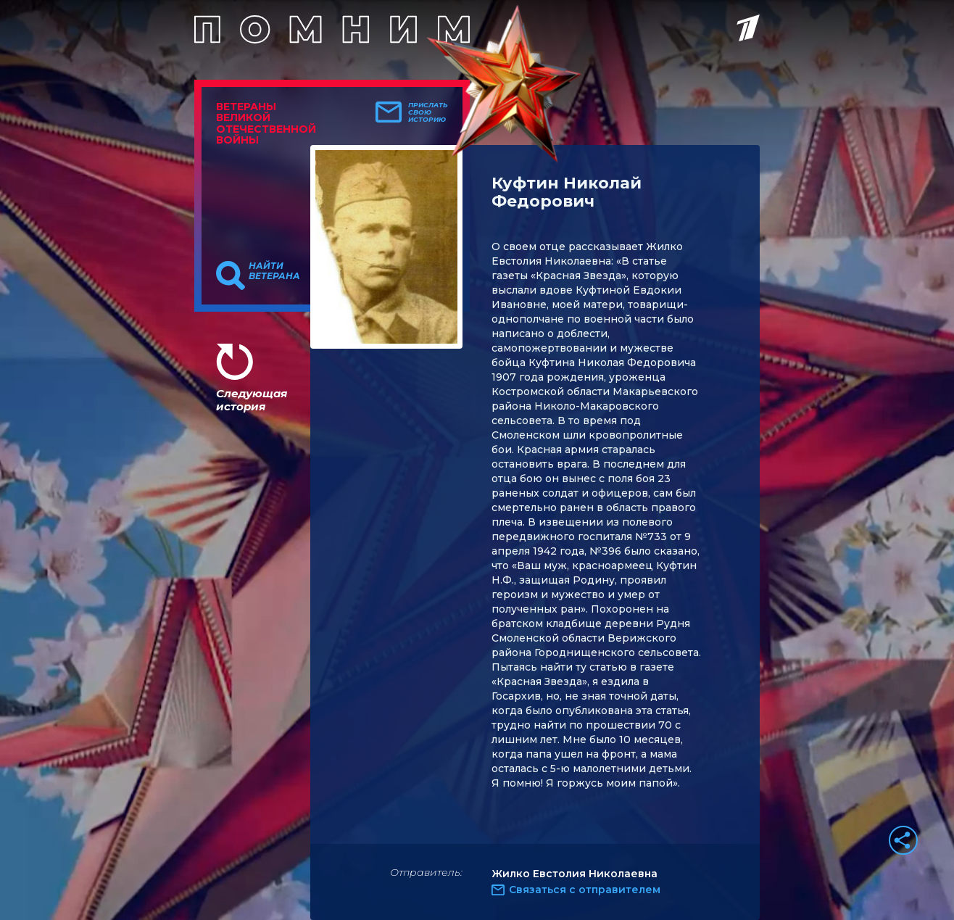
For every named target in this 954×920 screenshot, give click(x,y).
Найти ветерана (274, 271)
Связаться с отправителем (584, 889)
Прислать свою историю (428, 112)
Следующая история (251, 399)
